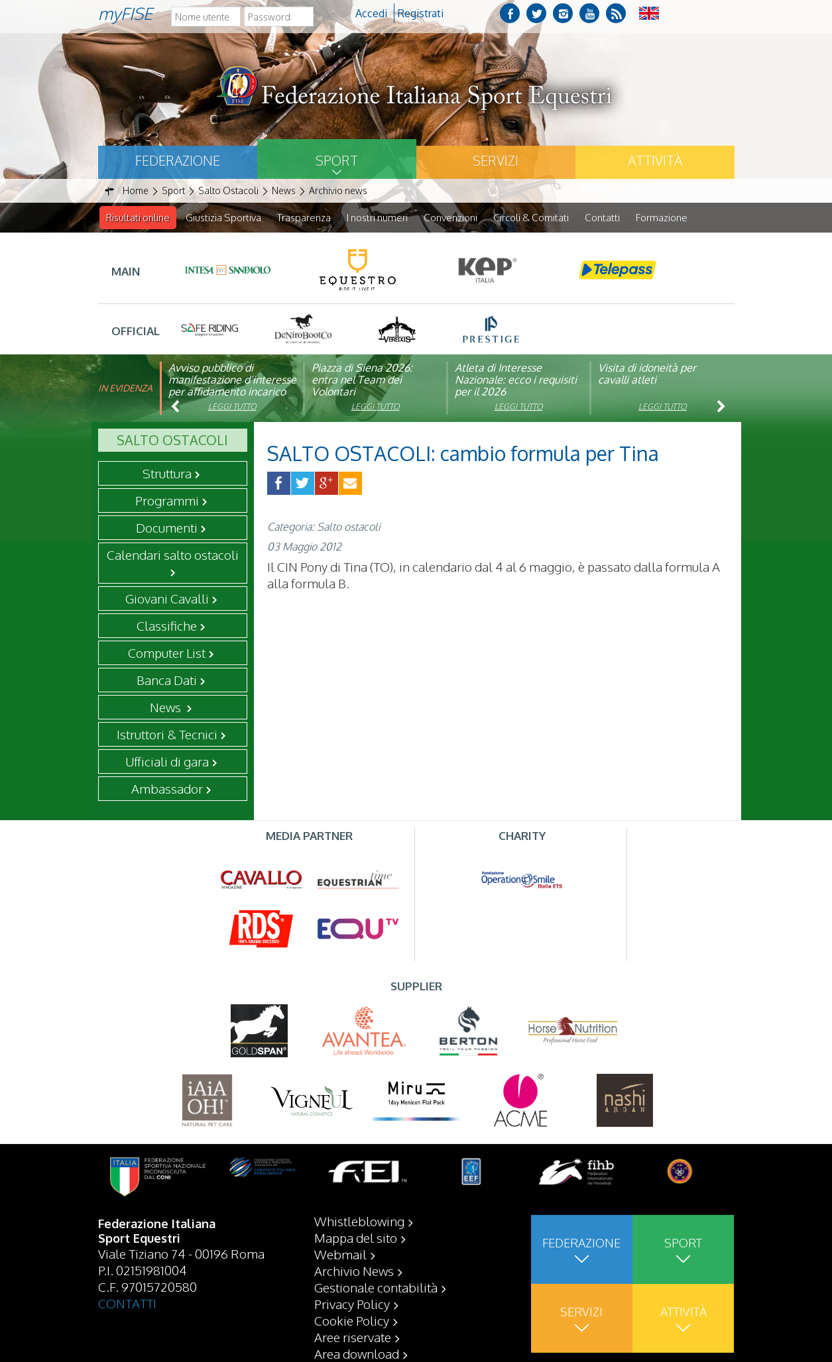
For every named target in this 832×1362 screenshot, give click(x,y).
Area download (356, 1353)
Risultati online (138, 217)
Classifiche (167, 626)
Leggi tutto (232, 407)
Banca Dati (167, 680)
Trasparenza (304, 217)
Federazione (177, 160)
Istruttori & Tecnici (167, 735)
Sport (337, 160)
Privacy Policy (352, 1304)
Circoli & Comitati (531, 217)
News (167, 707)
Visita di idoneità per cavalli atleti (647, 374)
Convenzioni (450, 217)
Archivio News (354, 1271)
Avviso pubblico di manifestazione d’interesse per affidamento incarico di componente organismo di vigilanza (232, 392)
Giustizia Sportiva (223, 217)
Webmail (340, 1254)
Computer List (167, 653)
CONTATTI (127, 1303)
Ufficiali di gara (167, 762)
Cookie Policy (351, 1320)
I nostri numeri (377, 217)
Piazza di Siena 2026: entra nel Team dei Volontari (362, 380)
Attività (655, 160)
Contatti (602, 217)
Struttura (167, 474)
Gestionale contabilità (376, 1287)
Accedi (371, 13)
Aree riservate (352, 1337)
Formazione (661, 217)
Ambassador (167, 789)
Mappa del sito (355, 1237)
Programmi (167, 501)
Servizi (495, 160)
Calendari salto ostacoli (173, 555)
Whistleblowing (359, 1221)
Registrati (421, 13)
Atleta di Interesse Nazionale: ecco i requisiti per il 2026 (516, 380)
